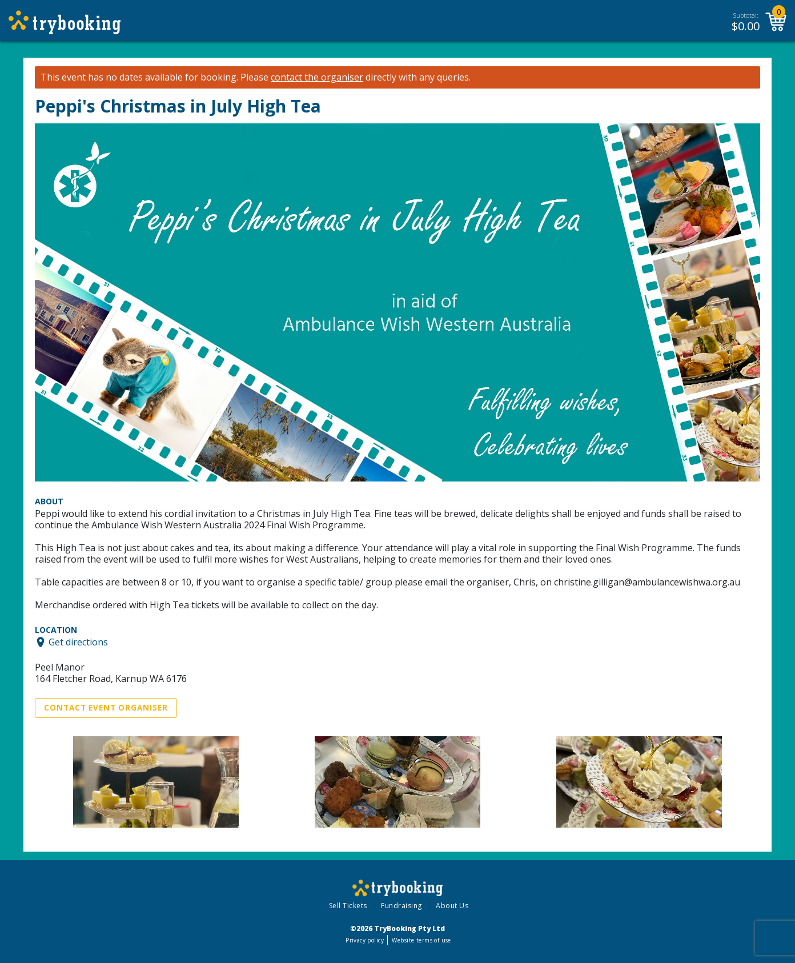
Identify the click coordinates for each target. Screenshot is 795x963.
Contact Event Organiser (106, 708)
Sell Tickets (348, 905)
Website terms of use (421, 940)
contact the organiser (317, 77)
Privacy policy (365, 940)
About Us (452, 905)
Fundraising (401, 905)
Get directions (78, 642)
